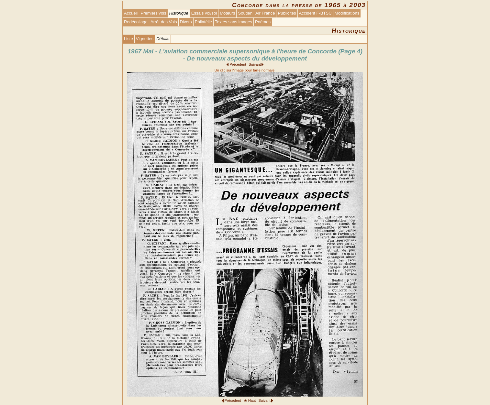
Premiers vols (153, 13)
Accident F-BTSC (315, 13)
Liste (128, 38)
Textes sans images (233, 21)
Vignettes (144, 38)
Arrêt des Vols (163, 21)
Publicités (287, 13)
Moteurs (227, 13)
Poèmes (263, 21)
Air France (265, 13)
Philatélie (203, 21)
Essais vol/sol (204, 13)
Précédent (237, 64)
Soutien (245, 13)
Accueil (131, 13)
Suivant (255, 64)
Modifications (347, 13)
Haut (252, 400)
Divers (186, 21)
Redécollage (136, 21)
